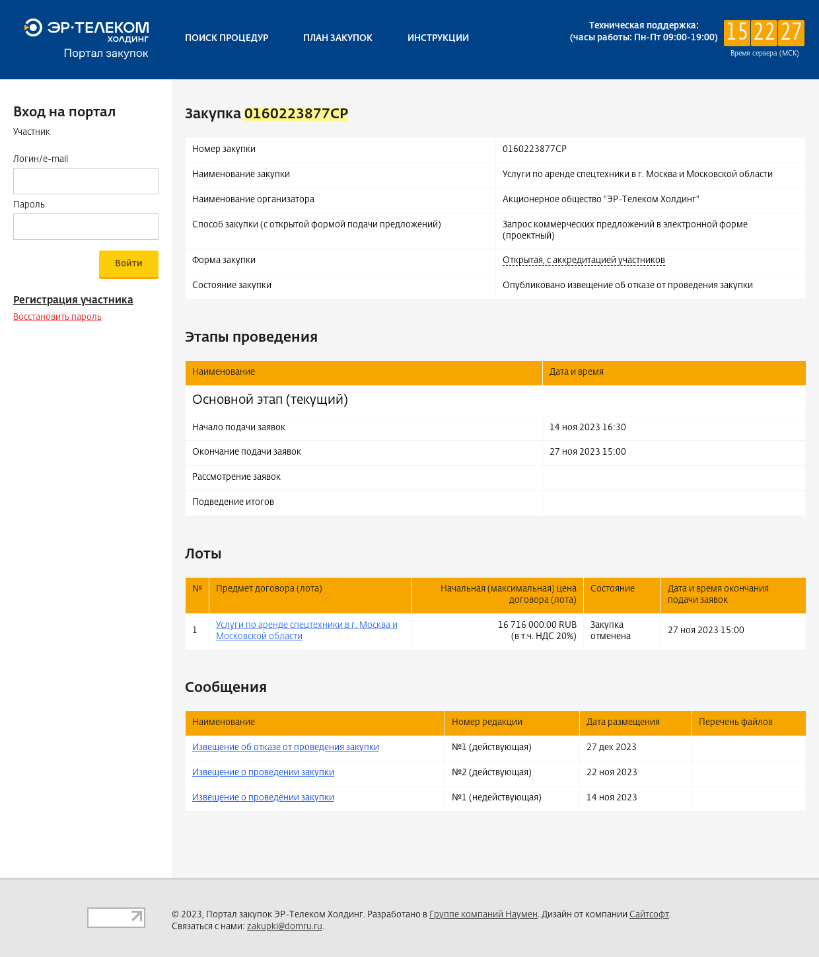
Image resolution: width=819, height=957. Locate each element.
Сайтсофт (649, 915)
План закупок (338, 38)
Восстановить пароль (57, 317)
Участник (31, 132)
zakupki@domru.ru (284, 927)
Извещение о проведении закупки (263, 773)
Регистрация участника (73, 300)
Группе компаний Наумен (483, 915)
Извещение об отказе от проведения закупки (285, 748)
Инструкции (438, 38)
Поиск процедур (226, 38)
